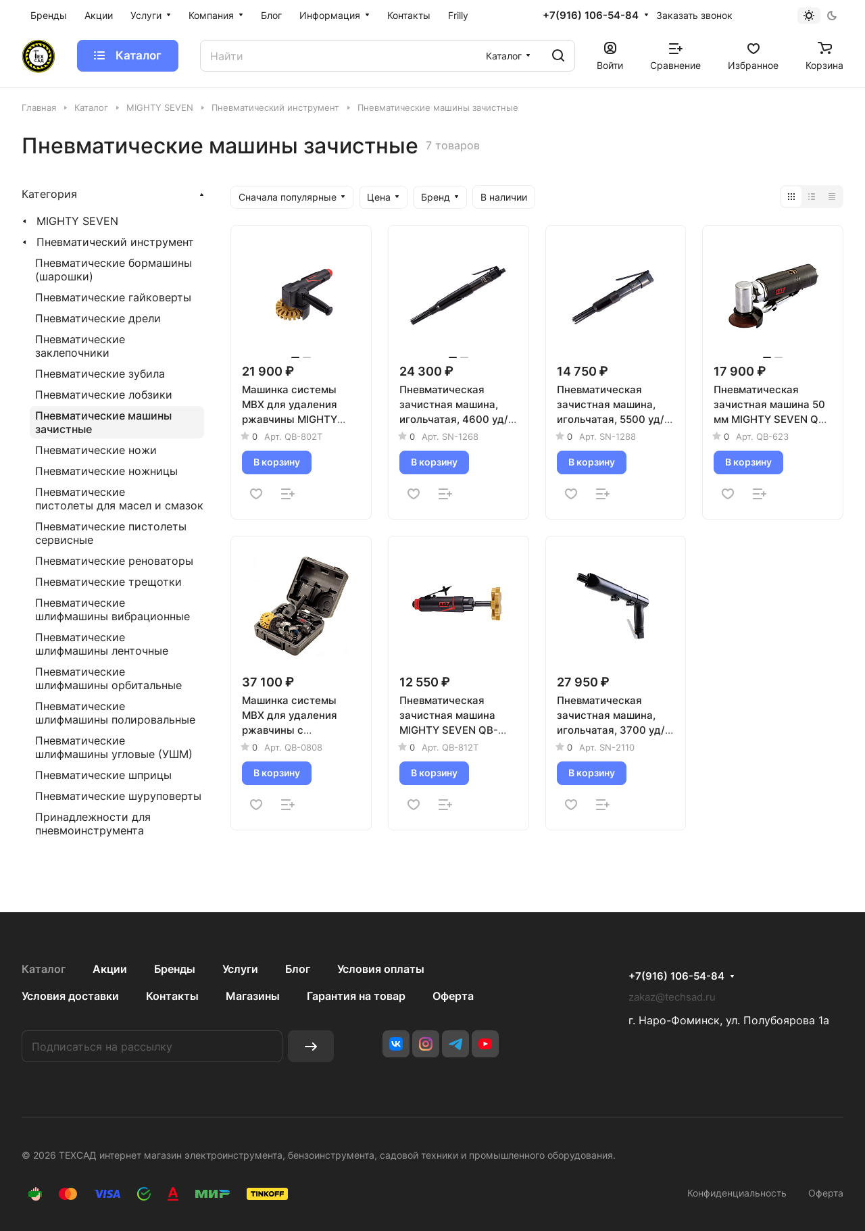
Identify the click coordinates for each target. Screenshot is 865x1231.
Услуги (240, 969)
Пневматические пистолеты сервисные (111, 533)
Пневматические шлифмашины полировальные (115, 712)
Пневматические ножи (96, 450)
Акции (110, 969)
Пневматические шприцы (103, 775)
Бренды (174, 969)
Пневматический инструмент (115, 242)
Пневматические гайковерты (113, 297)
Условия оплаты (380, 969)
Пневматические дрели (98, 318)
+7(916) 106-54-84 (591, 15)
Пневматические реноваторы (114, 561)
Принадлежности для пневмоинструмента (93, 823)
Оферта (453, 996)
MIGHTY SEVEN (77, 221)
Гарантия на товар (356, 996)
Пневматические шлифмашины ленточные (101, 643)
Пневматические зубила (100, 373)
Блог (297, 969)
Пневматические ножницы (106, 471)
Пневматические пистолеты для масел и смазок (119, 498)
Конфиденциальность (737, 1193)
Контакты (172, 996)
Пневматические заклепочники (80, 345)
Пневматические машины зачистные (103, 422)
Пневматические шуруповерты (118, 796)
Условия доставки (70, 996)
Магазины (253, 996)
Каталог (44, 969)
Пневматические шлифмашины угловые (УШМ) (114, 747)
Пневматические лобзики (103, 394)
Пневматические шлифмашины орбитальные (108, 678)
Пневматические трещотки (108, 581)
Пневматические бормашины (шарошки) (113, 269)
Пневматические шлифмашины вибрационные (112, 609)
